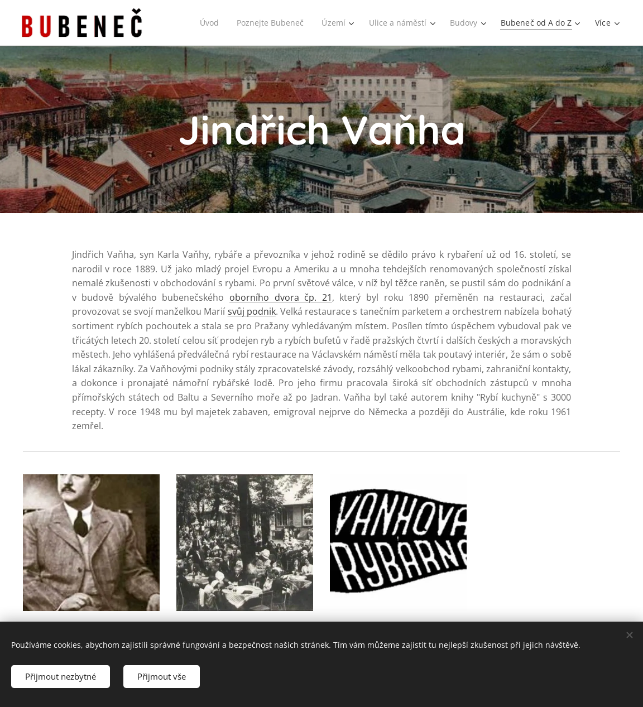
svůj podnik (252, 311)
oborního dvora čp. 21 (280, 297)
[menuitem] (203, 23)
